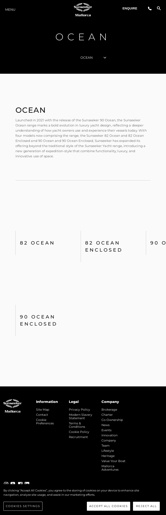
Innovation (109, 435)
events (106, 430)
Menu (10, 10)
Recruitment (78, 437)
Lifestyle (107, 451)
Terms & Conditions (77, 425)
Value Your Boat (113, 461)
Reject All (146, 509)
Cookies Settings (23, 509)
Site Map (42, 409)
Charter (107, 415)
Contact (42, 415)
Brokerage (109, 409)
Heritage (108, 456)
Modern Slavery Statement (80, 416)
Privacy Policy (79, 409)
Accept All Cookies (108, 509)
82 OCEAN (37, 243)
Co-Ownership (112, 420)
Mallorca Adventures (110, 467)
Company (108, 440)
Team (105, 445)
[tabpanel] (83, 230)
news (105, 425)
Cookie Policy (79, 432)
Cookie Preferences (45, 421)
